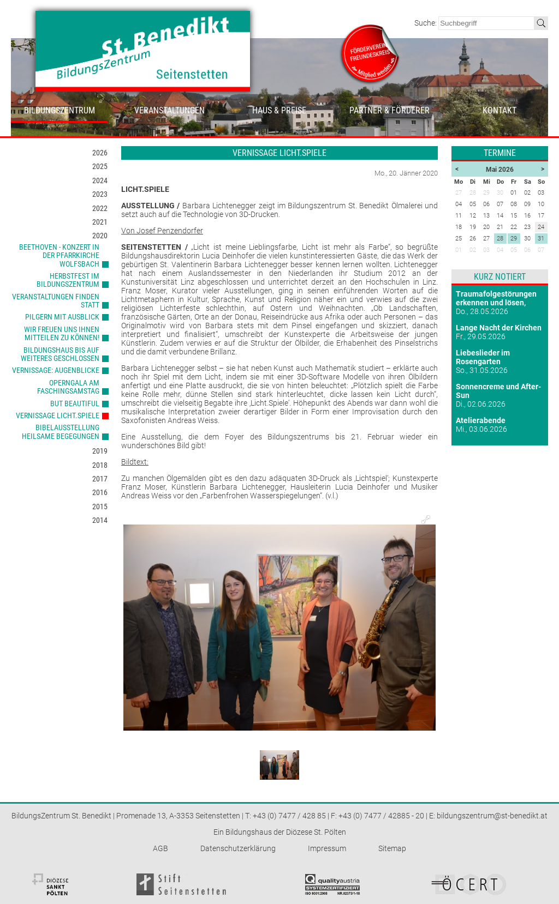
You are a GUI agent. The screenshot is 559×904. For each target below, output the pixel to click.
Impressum (327, 848)
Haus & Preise (279, 110)
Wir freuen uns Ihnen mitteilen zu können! (61, 333)
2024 (100, 180)
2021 (100, 222)
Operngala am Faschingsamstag (68, 386)
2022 (100, 208)
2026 (100, 152)
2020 (100, 235)
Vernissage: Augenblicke (55, 370)
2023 (100, 194)
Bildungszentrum (59, 110)
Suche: (426, 23)
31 (541, 238)
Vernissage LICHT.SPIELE (57, 415)
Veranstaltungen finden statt (55, 300)
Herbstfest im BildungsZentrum (68, 280)
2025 (100, 166)
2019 (100, 451)
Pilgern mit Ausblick (62, 316)
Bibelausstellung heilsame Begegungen (60, 431)
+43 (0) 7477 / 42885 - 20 (381, 815)
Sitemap (392, 848)
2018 (100, 465)
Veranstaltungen (169, 110)
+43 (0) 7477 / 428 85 (289, 815)
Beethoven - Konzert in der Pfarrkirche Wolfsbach (59, 255)
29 (513, 238)
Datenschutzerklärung (238, 848)
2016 (100, 492)
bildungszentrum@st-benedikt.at (492, 815)
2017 (100, 478)
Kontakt (499, 110)
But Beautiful (74, 403)
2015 (100, 506)
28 (500, 238)
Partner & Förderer (389, 110)
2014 (100, 520)
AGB (160, 848)
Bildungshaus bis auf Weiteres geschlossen (60, 354)
